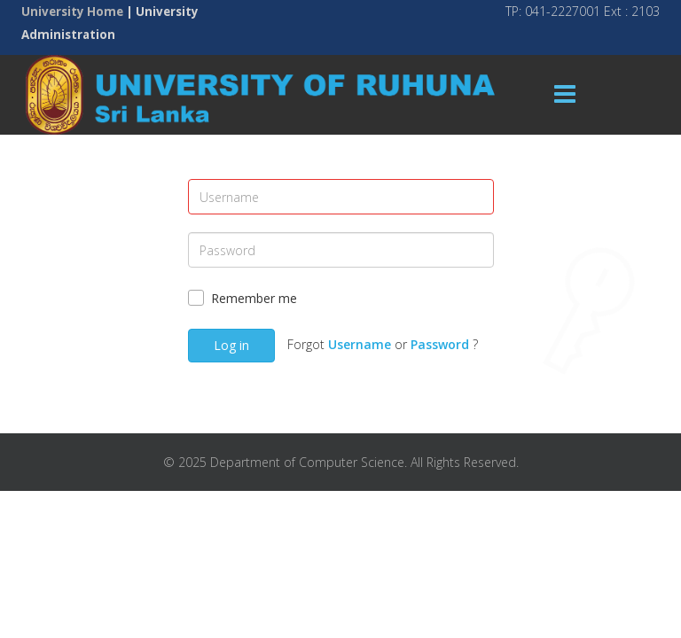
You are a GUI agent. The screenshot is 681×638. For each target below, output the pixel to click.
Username (359, 344)
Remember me (254, 298)
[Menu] (565, 95)
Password (440, 344)
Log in (231, 345)
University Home (72, 11)
